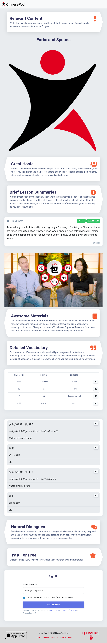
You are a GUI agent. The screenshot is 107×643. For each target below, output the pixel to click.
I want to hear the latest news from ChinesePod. (49, 597)
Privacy (63, 637)
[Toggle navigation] (102, 4)
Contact (38, 637)
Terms (69, 637)
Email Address (30, 584)
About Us (54, 637)
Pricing (46, 637)
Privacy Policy (53, 610)
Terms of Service (69, 610)
